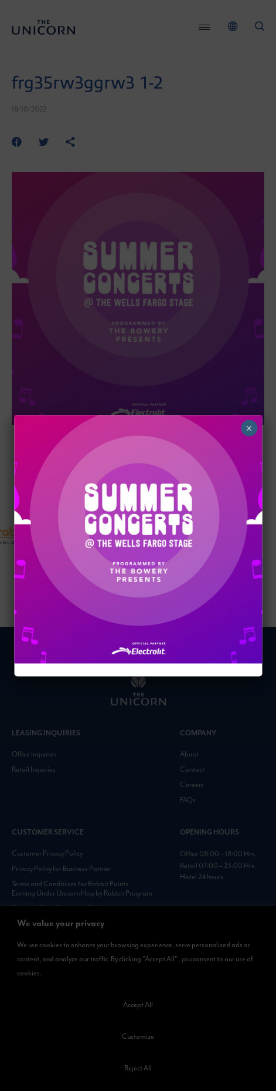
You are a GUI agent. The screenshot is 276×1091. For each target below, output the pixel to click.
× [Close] (249, 427)
